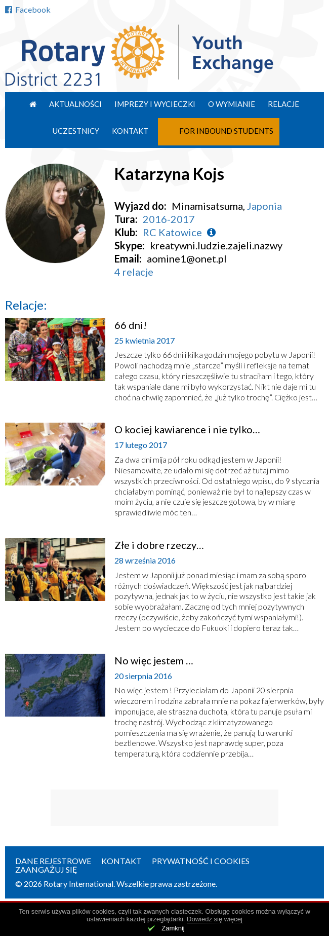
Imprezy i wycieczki (154, 103)
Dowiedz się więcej (214, 919)
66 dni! (130, 325)
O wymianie (231, 103)
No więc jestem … (153, 660)
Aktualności (75, 103)
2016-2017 (169, 219)
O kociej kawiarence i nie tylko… (187, 429)
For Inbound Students (226, 130)
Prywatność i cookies (201, 861)
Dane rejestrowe (53, 861)
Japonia (264, 206)
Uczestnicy (76, 130)
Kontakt (130, 130)
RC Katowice (172, 232)
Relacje (283, 103)
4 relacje (133, 272)
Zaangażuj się (46, 869)
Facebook (28, 9)
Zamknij (173, 928)
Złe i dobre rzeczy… (159, 545)
